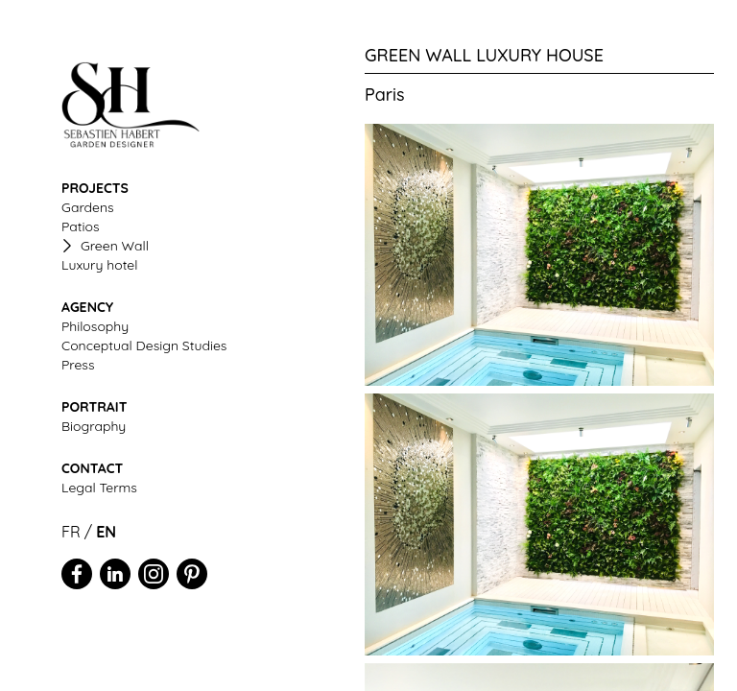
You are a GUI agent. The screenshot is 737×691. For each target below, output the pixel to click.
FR (71, 531)
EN (106, 531)
